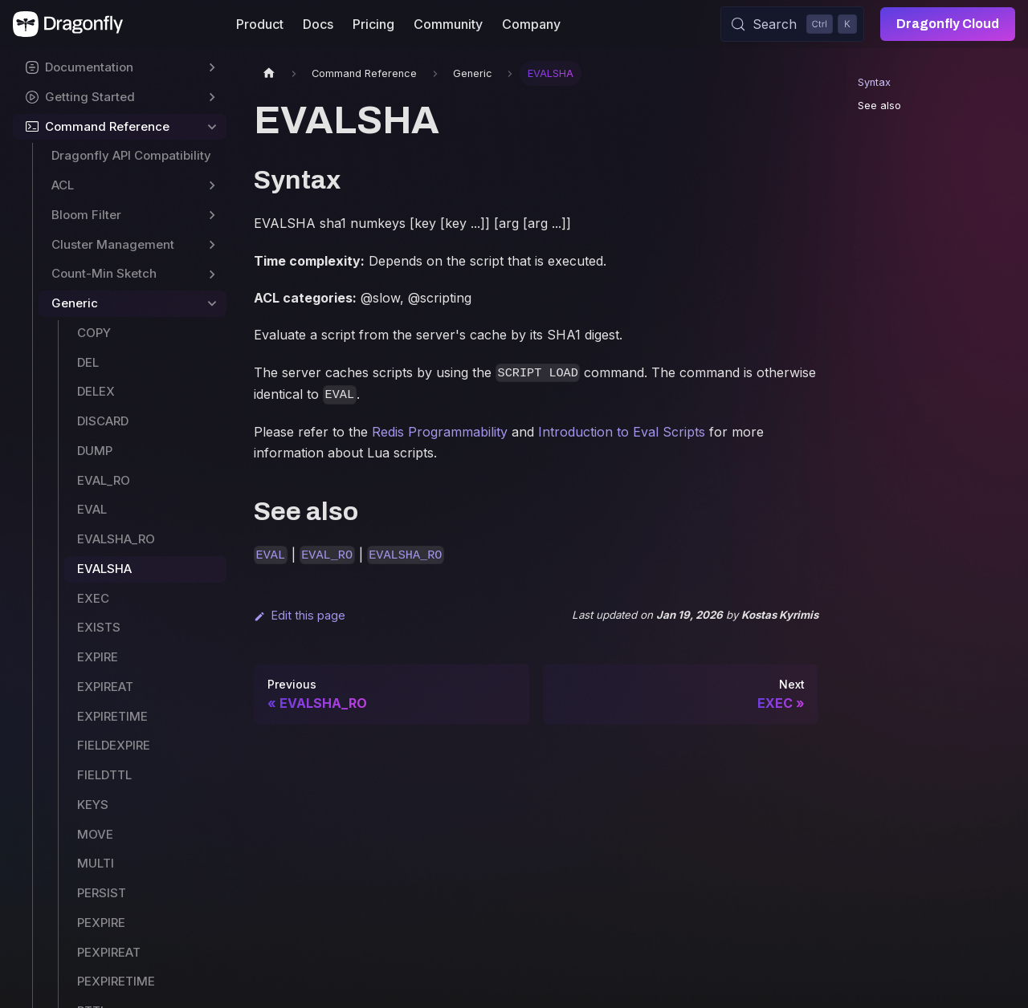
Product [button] (260, 24)
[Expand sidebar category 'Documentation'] (212, 68)
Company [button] (531, 24)
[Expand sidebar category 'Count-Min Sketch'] (212, 274)
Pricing (373, 24)
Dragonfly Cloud (947, 23)
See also (879, 106)
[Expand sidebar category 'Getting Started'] (212, 97)
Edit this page (299, 615)
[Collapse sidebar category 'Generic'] (212, 304)
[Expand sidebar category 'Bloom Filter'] (212, 215)
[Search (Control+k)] (792, 24)
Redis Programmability (440, 432)
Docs (318, 24)
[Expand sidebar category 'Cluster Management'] (212, 245)
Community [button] (448, 24)
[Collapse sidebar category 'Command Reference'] (212, 127)
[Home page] (269, 73)
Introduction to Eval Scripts (621, 432)
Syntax (874, 82)
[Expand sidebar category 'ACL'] (212, 186)
